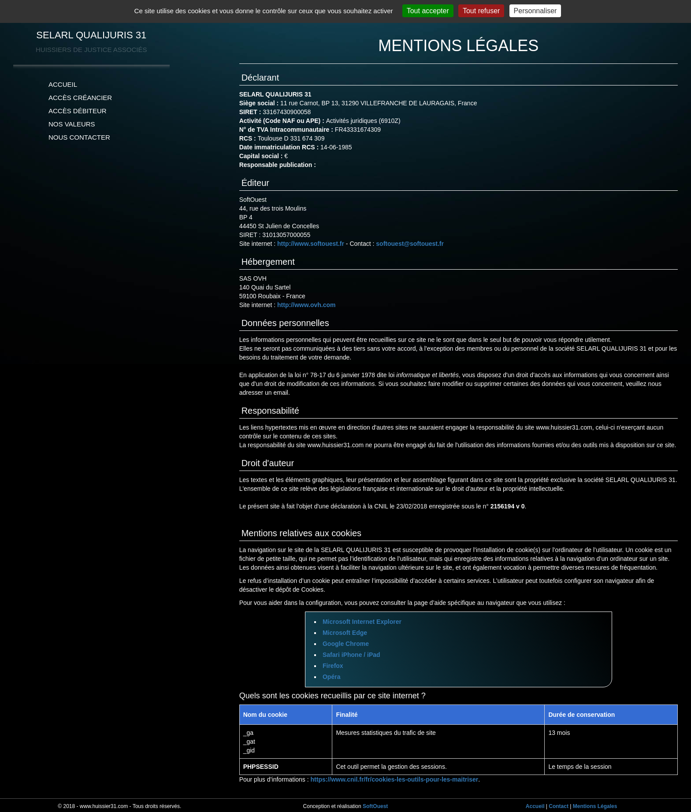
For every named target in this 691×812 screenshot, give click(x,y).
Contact (558, 806)
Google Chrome (346, 643)
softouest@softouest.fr (410, 243)
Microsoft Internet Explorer (362, 621)
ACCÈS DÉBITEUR (77, 111)
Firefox (333, 665)
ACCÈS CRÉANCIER (80, 97)
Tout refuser (481, 11)
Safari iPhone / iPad (351, 654)
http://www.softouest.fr (310, 243)
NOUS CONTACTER (79, 137)
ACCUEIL (62, 84)
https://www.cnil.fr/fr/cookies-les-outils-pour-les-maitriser (395, 779)
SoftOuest (375, 806)
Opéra (331, 676)
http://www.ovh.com (306, 304)
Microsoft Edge (345, 632)
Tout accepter (428, 11)
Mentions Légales (595, 806)
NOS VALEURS (71, 124)
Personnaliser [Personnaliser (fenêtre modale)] (535, 11)
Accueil (535, 806)
